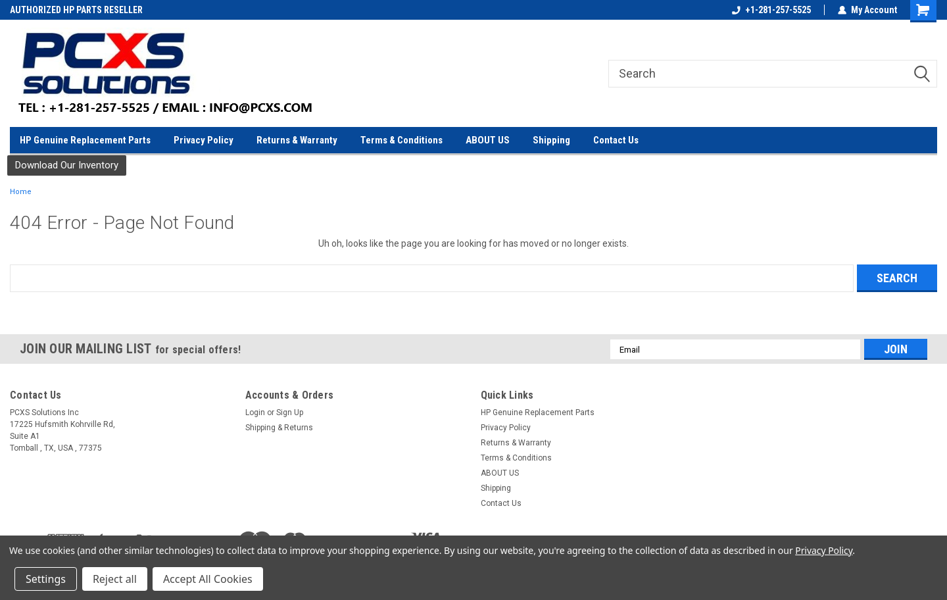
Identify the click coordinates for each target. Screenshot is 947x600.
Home (21, 192)
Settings (46, 579)
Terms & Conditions (401, 140)
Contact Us (616, 140)
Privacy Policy (203, 140)
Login (255, 412)
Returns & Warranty (296, 140)
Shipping (551, 140)
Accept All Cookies (208, 579)
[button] (66, 165)
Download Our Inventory (66, 165)
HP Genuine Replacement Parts (85, 140)
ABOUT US (488, 140)
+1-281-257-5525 (771, 10)
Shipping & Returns (279, 427)
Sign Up (289, 412)
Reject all (115, 579)
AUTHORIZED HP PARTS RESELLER (76, 10)
